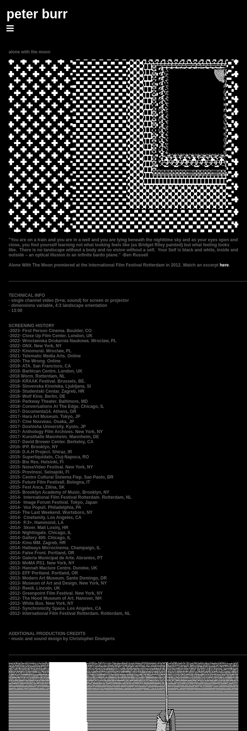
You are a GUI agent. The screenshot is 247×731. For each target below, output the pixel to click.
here (224, 265)
